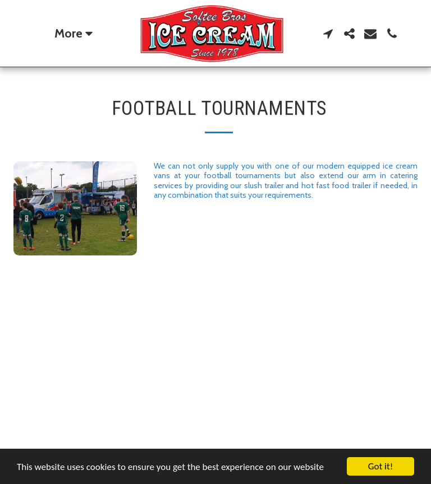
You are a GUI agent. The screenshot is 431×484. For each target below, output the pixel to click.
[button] (328, 33)
